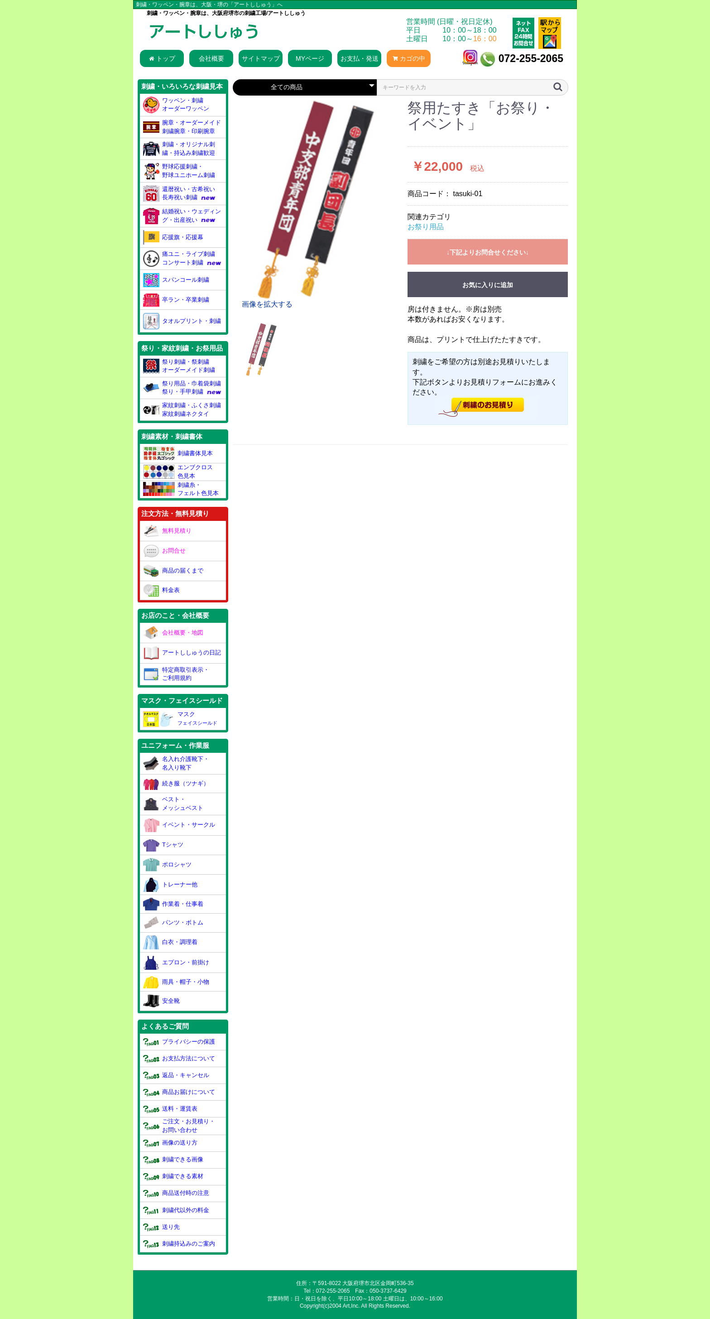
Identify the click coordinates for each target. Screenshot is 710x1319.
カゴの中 (409, 58)
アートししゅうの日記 (182, 653)
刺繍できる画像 (173, 1160)
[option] (316, 204)
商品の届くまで (173, 571)
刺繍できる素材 (173, 1176)
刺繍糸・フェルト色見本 (181, 489)
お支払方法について (179, 1058)
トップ (162, 58)
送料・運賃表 (170, 1109)
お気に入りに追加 (487, 285)
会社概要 (211, 58)
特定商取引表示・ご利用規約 (176, 674)
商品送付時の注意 (176, 1193)
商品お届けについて (179, 1092)
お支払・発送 (360, 58)
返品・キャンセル (176, 1075)
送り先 (161, 1227)
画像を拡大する (267, 304)
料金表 (161, 590)
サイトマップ (261, 58)
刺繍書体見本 (178, 453)
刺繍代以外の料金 (176, 1210)
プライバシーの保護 (179, 1041)
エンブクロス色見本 (178, 471)
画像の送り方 (170, 1143)
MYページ (310, 58)
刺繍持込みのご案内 (179, 1243)
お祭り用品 (426, 227)
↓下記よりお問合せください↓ (487, 252)
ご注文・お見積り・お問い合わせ (179, 1125)
